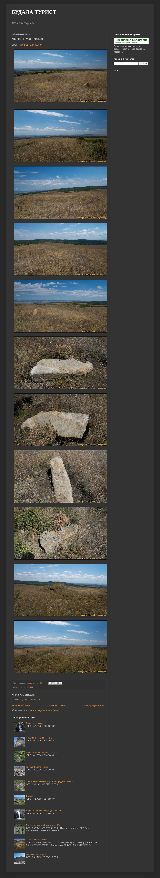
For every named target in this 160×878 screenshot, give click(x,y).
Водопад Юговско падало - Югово (42, 752)
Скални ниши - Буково (36, 840)
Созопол (30, 796)
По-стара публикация (94, 705)
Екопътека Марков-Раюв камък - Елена (44, 825)
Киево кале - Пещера (36, 854)
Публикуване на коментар (27, 699)
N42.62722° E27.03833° (30, 45)
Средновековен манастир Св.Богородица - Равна (49, 781)
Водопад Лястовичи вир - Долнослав (43, 810)
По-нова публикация (22, 705)
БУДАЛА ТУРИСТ (34, 12)
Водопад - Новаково (35, 723)
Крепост (23, 687)
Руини (30, 687)
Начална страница (58, 705)
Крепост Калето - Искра (37, 767)
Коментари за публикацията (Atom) (42, 710)
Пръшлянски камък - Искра (39, 738)
